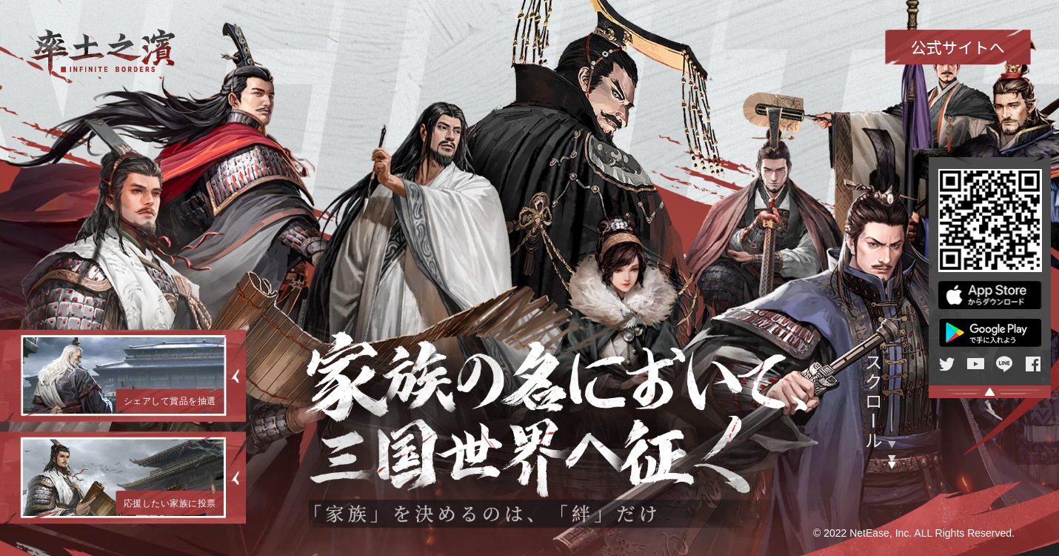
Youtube (975, 364)
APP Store (990, 295)
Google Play (990, 333)
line (1004, 364)
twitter (946, 364)
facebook (1033, 364)
